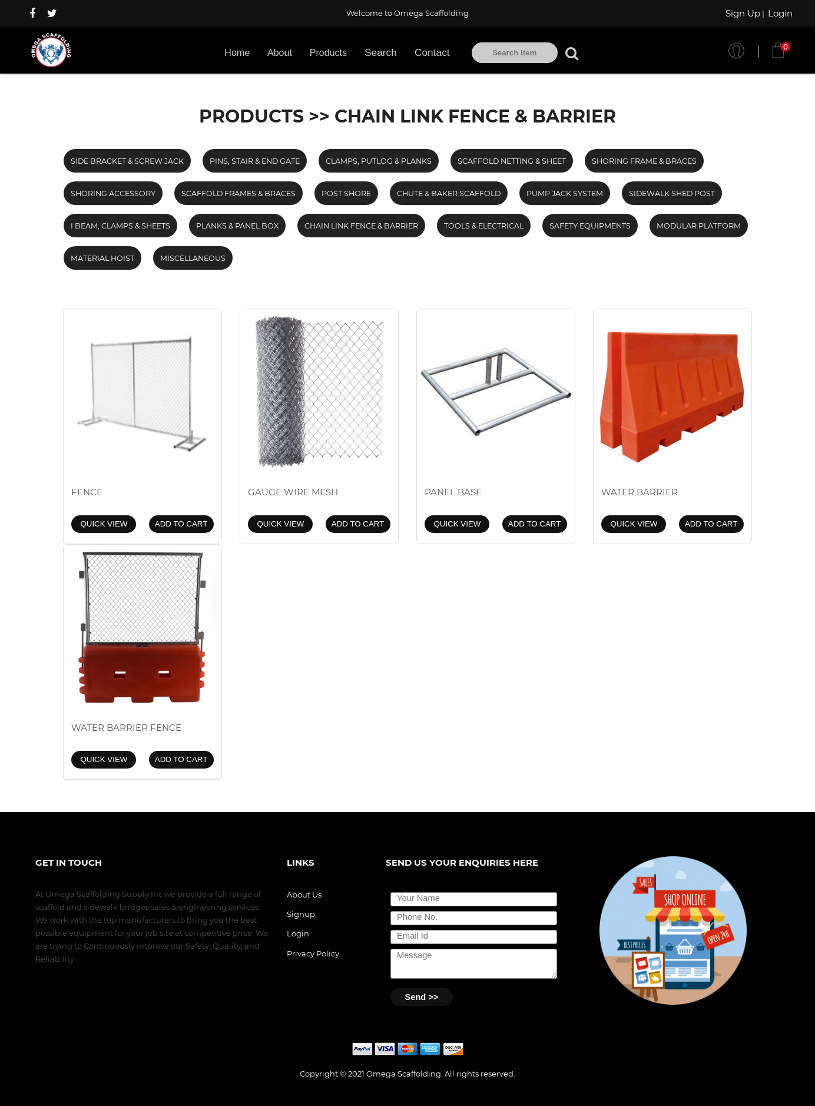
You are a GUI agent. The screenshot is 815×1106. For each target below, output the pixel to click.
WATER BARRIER (639, 492)
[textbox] (515, 52)
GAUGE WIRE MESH (293, 492)
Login (780, 13)
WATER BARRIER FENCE (126, 727)
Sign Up (742, 13)
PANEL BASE (453, 492)
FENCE (86, 492)
